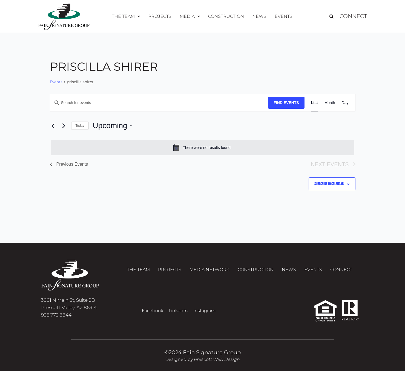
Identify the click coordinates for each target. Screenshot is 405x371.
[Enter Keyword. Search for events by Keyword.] (159, 102)
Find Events (286, 102)
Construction (226, 16)
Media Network (209, 269)
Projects (159, 16)
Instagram (204, 310)
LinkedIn (178, 310)
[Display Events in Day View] (345, 102)
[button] (126, 16)
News (259, 16)
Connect (353, 16)
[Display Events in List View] (314, 102)
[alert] (202, 147)
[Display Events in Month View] (329, 102)
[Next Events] (64, 125)
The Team (126, 16)
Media (190, 16)
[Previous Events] (53, 125)
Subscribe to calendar (329, 184)
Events (283, 16)
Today (80, 126)
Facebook (152, 310)
